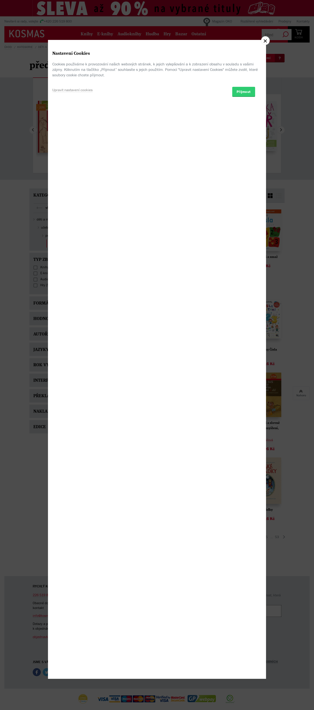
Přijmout (244, 380)
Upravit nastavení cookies (73, 378)
